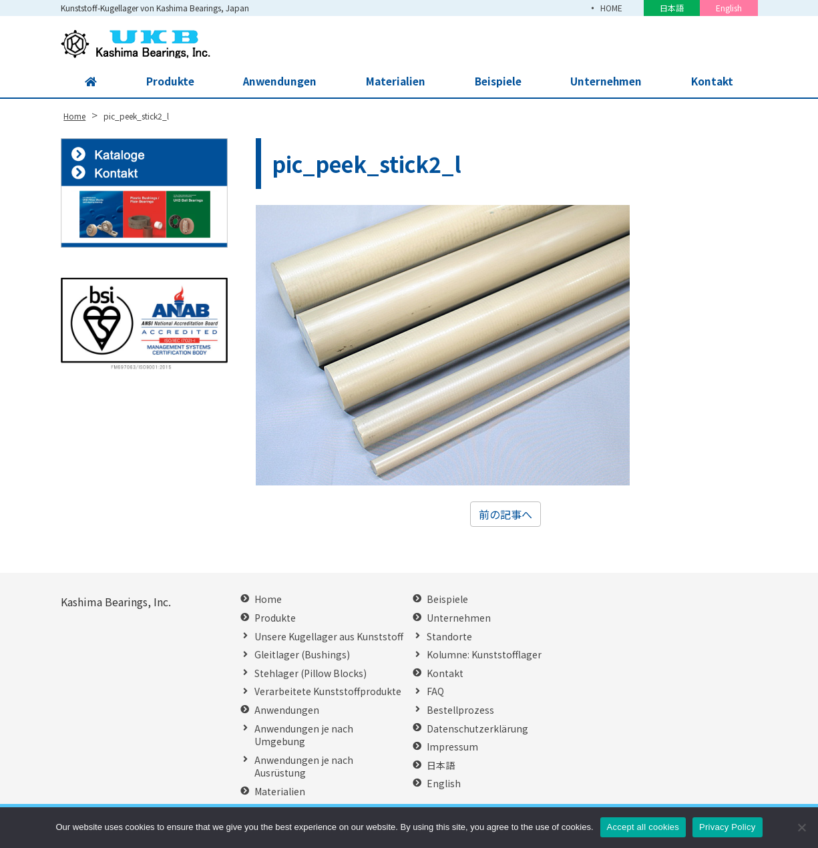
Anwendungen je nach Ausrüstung (303, 767)
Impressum (452, 746)
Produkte (168, 81)
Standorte (449, 636)
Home (268, 599)
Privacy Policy (727, 827)
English (729, 7)
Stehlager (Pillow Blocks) (310, 673)
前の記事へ (505, 514)
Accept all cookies (643, 827)
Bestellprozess (460, 710)
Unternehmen (605, 81)
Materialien (394, 81)
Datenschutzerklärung (477, 728)
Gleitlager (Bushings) (302, 654)
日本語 (672, 7)
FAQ (435, 691)
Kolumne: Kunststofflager (484, 654)
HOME (611, 7)
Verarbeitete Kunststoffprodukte (327, 691)
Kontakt (712, 81)
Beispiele (497, 81)
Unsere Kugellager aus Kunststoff (328, 636)
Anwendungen (278, 81)
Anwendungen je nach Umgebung (303, 735)
